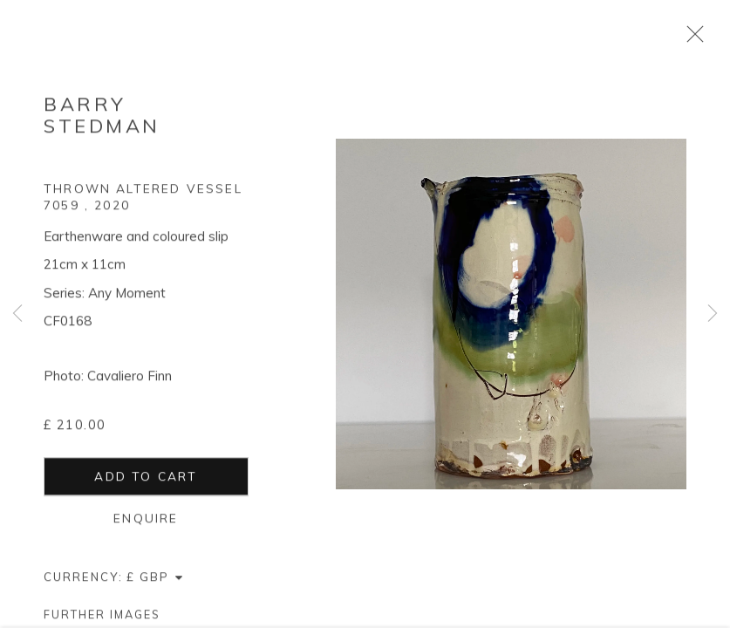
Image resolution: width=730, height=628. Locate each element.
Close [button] (691, 39)
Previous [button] (17, 314)
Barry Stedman (102, 117)
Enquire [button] (145, 520)
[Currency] (155, 579)
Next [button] (712, 314)
